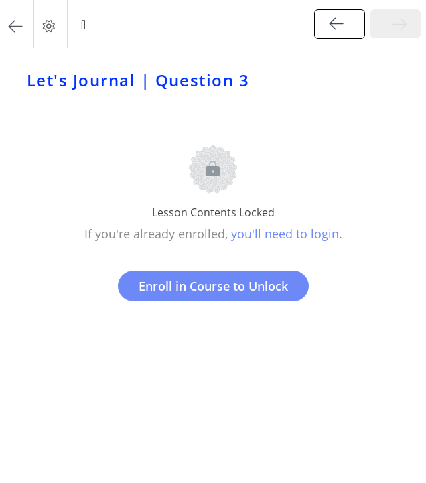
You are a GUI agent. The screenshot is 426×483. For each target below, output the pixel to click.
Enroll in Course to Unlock (213, 286)
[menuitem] (50, 24)
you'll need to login (285, 234)
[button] (16, 24)
